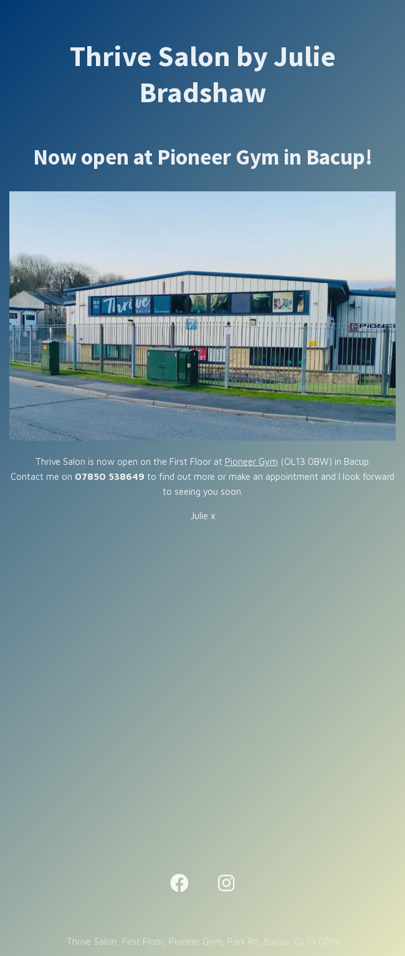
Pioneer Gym (251, 461)
